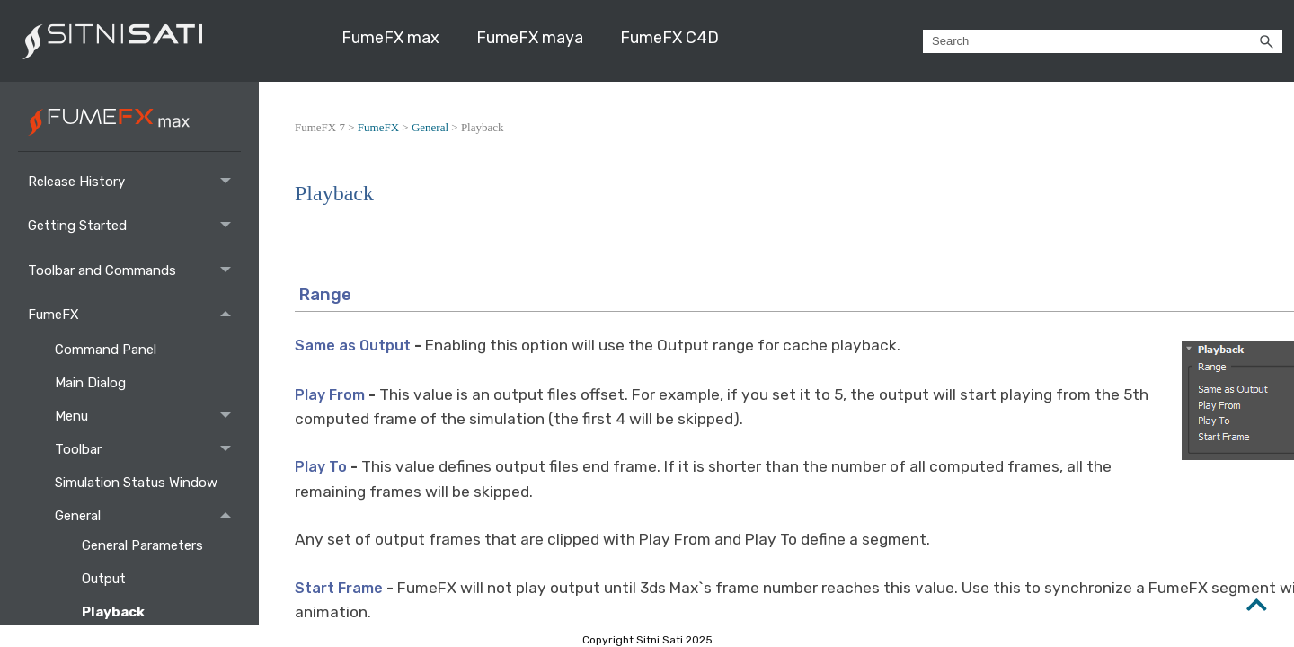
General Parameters (144, 545)
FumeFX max (390, 38)
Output (105, 579)
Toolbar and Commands (134, 270)
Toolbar (148, 450)
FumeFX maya (529, 38)
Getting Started (134, 226)
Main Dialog (92, 383)
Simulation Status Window (138, 482)
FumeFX (134, 314)
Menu (148, 416)
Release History (134, 181)
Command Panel (107, 349)
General (148, 516)
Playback (114, 612)
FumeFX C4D (669, 38)
